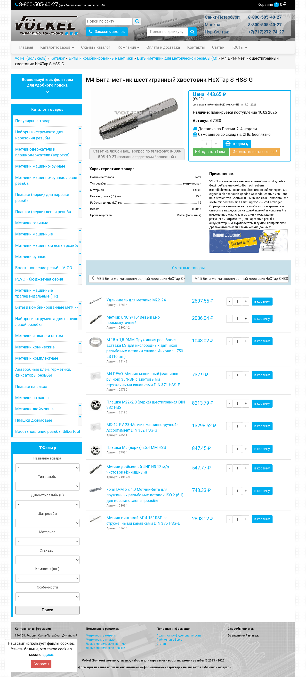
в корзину (237, 143)
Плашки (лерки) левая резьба (43, 211)
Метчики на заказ (32, 397)
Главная (26, 47)
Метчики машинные (34, 234)
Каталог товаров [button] (57, 47)
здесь (47, 654)
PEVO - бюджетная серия (39, 279)
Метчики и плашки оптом (39, 335)
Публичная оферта (170, 639)
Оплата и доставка (163, 47)
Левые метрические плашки (105, 648)
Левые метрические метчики (106, 643)
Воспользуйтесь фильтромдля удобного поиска (47, 86)
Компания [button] (128, 47)
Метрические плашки (100, 639)
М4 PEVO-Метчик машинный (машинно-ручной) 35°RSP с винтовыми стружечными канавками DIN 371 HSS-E (143, 379)
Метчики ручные (30, 256)
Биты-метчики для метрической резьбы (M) (177, 58)
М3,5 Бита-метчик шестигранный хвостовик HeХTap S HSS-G (138, 278)
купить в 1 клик (210, 151)
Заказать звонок (107, 31)
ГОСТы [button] (239, 47)
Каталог (57, 58)
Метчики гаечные (31, 222)
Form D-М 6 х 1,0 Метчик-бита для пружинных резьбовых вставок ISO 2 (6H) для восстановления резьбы (144, 495)
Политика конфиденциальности (179, 635)
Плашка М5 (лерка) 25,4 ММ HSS (136, 447)
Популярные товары (34, 120)
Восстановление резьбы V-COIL (45, 267)
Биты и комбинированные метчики (101, 58)
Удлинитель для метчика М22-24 (136, 300)
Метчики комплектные (36, 358)
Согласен (41, 664)
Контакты (196, 47)
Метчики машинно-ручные (40, 166)
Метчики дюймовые (34, 408)
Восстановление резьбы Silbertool (47, 431)
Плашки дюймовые (33, 420)
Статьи (218, 47)
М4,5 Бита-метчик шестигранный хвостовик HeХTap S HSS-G (242, 278)
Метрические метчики (101, 635)
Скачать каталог (95, 47)
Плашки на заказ (31, 386)
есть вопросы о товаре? (255, 151)
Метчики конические (35, 347)
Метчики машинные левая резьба (47, 245)
